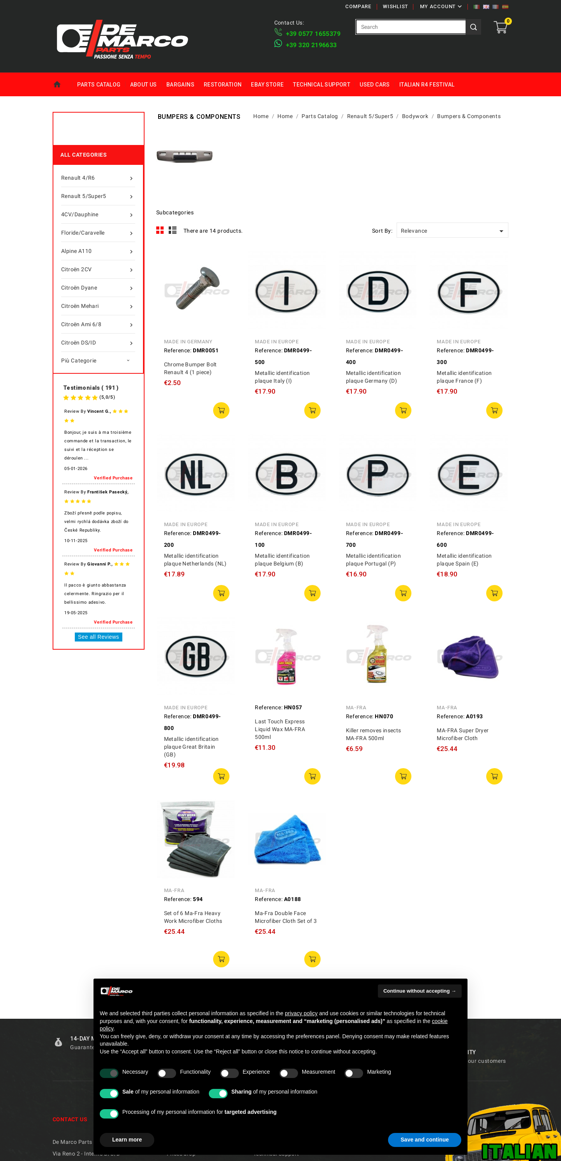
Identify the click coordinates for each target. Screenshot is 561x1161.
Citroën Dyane (98, 287)
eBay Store (267, 84)
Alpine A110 (98, 251)
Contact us (70, 1119)
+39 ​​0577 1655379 (313, 33)
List (173, 230)
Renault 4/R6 (98, 178)
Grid (160, 230)
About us (143, 84)
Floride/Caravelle (98, 233)
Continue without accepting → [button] (419, 991)
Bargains (180, 84)
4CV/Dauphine (98, 214)
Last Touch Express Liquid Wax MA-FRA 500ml (280, 729)
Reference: (178, 350)
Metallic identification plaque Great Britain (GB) (191, 747)
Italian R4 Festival (427, 84)
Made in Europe (276, 342)
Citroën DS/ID (98, 342)
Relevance (453, 231)
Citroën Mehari (98, 306)
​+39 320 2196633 (311, 45)
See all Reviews (98, 637)
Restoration (223, 84)
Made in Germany (188, 342)
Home (62, 84)
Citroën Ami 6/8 (98, 324)
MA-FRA (356, 707)
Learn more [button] (127, 1139)
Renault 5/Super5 (98, 196)
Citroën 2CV (98, 269)
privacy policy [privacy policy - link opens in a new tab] (301, 1013)
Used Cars (375, 84)
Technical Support (321, 84)
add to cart (221, 410)
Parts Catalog (98, 84)
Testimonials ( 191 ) (90, 388)
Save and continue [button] (424, 1139)
